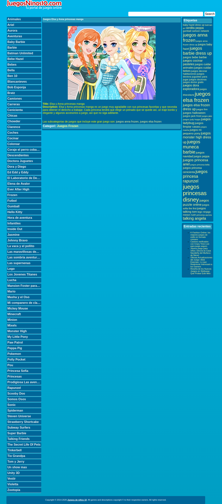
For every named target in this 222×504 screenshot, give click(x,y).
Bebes (11, 64)
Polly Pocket (16, 359)
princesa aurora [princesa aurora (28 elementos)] (204, 215)
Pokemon (14, 353)
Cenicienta (15, 110)
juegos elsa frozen (151, 121)
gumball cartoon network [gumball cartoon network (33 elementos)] (196, 31)
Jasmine (13, 234)
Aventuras (14, 36)
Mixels (12, 325)
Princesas (14, 376)
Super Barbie (16, 433)
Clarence (13, 127)
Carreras (13, 104)
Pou (10, 365)
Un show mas (17, 467)
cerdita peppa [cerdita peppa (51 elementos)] (195, 27)
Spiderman (15, 410)
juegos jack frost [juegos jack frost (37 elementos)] (192, 116)
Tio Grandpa (16, 455)
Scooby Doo (16, 393)
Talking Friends (18, 438)
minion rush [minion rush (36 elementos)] (189, 214)
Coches (12, 132)
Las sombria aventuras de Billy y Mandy (24, 257)
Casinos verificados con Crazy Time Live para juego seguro (199, 243)
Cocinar (13, 138)
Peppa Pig (14, 348)
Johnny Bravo (17, 240)
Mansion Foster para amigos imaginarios (24, 285)
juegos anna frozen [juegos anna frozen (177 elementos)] (195, 37)
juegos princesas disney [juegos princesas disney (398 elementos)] (195, 193)
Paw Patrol (15, 342)
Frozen (12, 195)
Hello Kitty (14, 212)
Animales (14, 19)
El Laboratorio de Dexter (24, 178)
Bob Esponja (16, 87)
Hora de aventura (19, 217)
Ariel (10, 24)
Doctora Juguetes (20, 161)
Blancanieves (17, 81)
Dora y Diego (16, 166)
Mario (11, 291)
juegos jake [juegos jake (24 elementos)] (207, 116)
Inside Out (14, 229)
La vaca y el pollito (20, 246)
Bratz (11, 93)
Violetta (12, 484)
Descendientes (18, 155)
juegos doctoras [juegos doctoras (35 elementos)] (198, 79)
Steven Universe (19, 416)
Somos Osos (16, 399)
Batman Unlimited (20, 53)
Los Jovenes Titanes (22, 274)
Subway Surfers (18, 427)
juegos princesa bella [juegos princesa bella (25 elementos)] (200, 165)
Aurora (12, 30)
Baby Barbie (16, 41)
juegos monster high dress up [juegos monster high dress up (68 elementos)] (197, 137)
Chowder (13, 121)
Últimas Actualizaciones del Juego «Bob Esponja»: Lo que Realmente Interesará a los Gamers (201, 262)
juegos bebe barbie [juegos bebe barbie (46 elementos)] (195, 57)
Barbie (12, 47)
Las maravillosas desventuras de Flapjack (24, 251)
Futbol (12, 200)
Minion (12, 319)
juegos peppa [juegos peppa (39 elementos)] (201, 156)
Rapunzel (14, 387)
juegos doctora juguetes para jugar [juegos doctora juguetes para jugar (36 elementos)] (195, 76)
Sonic (11, 404)
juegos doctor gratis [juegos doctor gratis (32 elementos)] (193, 82)
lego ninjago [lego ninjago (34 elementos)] (204, 211)
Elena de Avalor (18, 183)
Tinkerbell (14, 450)
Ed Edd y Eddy (18, 172)
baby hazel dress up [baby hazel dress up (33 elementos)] (193, 25)
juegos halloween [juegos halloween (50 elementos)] (194, 112)
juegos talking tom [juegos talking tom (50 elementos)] (194, 210)
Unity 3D (13, 473)
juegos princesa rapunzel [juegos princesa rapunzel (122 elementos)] (195, 176)
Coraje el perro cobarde (24, 149)
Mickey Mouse (17, 308)
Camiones (14, 98)
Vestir (11, 478)
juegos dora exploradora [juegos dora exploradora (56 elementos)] (191, 87)
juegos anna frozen (127, 121)
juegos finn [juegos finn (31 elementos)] (202, 109)
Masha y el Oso (18, 297)
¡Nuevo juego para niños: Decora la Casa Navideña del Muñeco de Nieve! (200, 251)
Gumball (13, 206)
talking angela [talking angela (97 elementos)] (194, 218)
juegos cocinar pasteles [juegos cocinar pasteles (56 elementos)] (193, 62)
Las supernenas (18, 263)
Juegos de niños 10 (77, 500)
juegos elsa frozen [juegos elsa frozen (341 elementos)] (196, 97)
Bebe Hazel (15, 58)
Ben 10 (12, 76)
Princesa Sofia (17, 370)
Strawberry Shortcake (23, 421)
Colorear (13, 144)
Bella (11, 70)
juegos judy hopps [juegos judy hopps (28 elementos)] (191, 119)
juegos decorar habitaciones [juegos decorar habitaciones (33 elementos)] (195, 72)
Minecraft (14, 314)
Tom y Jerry (15, 461)
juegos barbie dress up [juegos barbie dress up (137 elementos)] (197, 51)
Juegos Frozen (67, 126)
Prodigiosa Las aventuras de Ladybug (24, 382)
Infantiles (14, 223)
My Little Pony (17, 336)
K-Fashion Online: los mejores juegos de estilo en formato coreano (200, 235)
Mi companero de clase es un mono (24, 302)
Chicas (12, 115)
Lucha (11, 280)
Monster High (17, 331)
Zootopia (13, 490)
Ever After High (18, 189)
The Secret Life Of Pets (24, 444)
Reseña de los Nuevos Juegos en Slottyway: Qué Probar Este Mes (200, 271)
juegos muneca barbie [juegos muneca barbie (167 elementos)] (191, 146)
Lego (11, 268)
